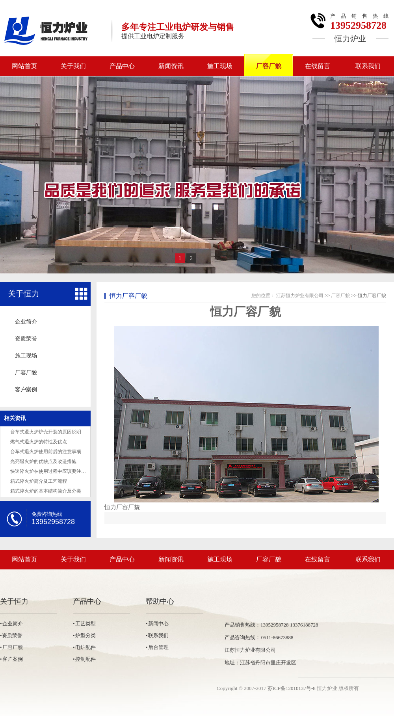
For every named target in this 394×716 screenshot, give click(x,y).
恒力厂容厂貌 (128, 295)
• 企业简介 (11, 624)
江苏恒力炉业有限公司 (299, 295)
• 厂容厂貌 (11, 647)
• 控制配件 (84, 659)
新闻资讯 (171, 66)
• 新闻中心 (157, 624)
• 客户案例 (11, 659)
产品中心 (122, 66)
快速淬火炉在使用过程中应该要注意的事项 (55, 471)
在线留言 (317, 66)
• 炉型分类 (84, 635)
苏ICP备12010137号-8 (292, 688)
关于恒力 (23, 293)
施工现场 (219, 66)
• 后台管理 (157, 647)
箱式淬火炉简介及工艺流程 (38, 481)
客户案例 (26, 389)
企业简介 (26, 322)
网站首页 (24, 66)
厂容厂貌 (268, 66)
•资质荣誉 (11, 635)
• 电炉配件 (84, 647)
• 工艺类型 (84, 624)
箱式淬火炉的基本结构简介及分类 (45, 491)
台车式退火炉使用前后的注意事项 (45, 451)
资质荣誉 (26, 339)
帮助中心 (160, 601)
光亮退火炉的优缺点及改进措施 (43, 461)
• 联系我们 (157, 635)
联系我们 (368, 66)
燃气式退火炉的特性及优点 (38, 441)
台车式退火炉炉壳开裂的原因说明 (45, 432)
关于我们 (73, 66)
